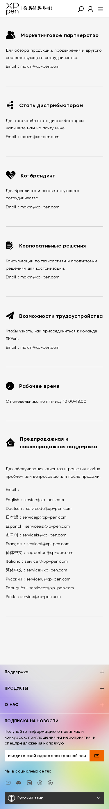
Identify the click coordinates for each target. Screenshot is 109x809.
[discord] (18, 767)
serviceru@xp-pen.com (48, 579)
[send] (97, 741)
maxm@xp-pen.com (39, 66)
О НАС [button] (54, 690)
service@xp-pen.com (44, 499)
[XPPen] (29, 9)
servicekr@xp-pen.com (44, 535)
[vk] (29, 767)
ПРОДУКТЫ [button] (54, 674)
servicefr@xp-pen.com (47, 543)
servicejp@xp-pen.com (44, 517)
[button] (81, 9)
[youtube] (8, 767)
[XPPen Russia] (50, 767)
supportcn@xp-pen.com (50, 552)
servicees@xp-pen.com (47, 526)
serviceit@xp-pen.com (46, 561)
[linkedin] (39, 767)
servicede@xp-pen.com (49, 508)
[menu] (98, 9)
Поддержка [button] (54, 658)
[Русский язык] (54, 783)
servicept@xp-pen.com (51, 587)
